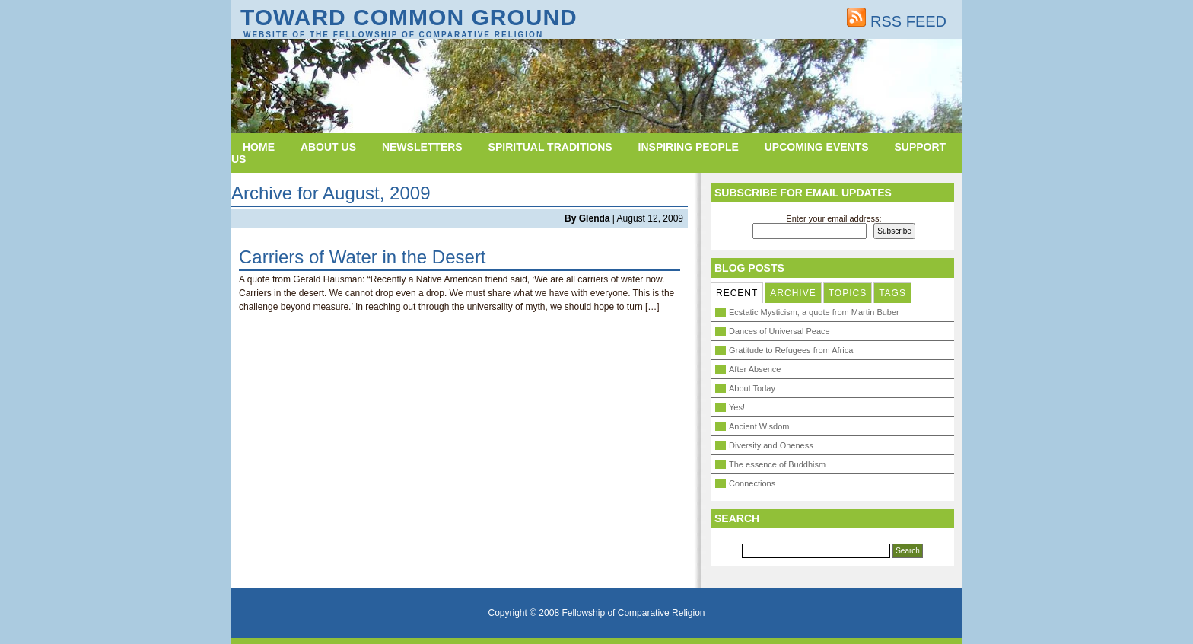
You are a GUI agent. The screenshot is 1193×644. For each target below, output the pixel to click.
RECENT (737, 293)
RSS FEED (896, 21)
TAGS (892, 293)
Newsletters (422, 147)
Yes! (737, 407)
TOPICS (848, 293)
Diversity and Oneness (771, 445)
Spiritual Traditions (550, 147)
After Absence (755, 369)
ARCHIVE (793, 293)
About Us (328, 147)
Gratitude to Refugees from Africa (791, 350)
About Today (752, 388)
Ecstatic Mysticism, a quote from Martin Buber (814, 312)
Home (259, 147)
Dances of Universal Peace (779, 331)
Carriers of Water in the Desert (362, 257)
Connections (752, 483)
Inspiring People (688, 147)
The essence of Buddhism (777, 464)
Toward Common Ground (408, 17)
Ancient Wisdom (759, 426)
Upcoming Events (817, 147)
